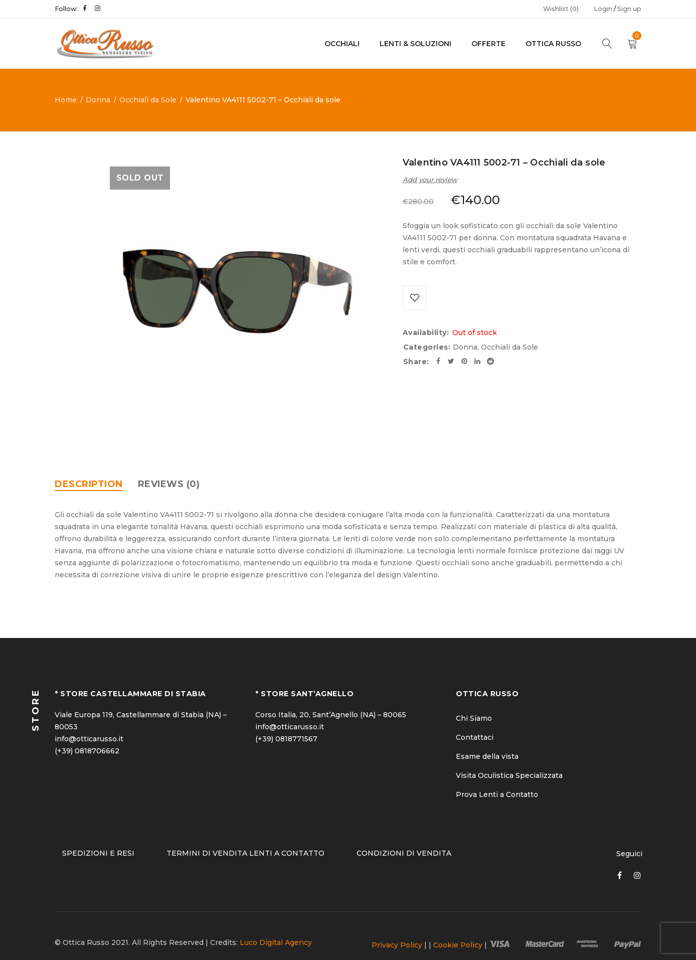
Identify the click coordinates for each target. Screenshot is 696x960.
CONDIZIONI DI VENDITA (404, 853)
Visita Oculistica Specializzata (509, 775)
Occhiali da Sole (148, 99)
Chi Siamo (474, 718)
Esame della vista (487, 756)
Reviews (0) (169, 484)
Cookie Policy (457, 944)
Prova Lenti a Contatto (497, 794)
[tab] (89, 484)
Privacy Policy (397, 944)
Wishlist (561, 9)
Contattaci (474, 737)
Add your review (430, 180)
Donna (98, 99)
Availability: (426, 333)
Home (66, 99)
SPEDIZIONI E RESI (98, 853)
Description (89, 484)
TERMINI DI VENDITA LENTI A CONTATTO (245, 853)
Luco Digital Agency (276, 942)
